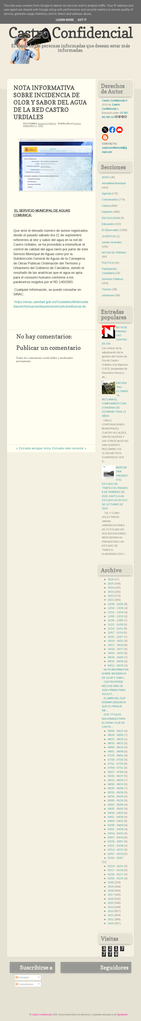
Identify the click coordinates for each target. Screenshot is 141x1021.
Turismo (106, 289)
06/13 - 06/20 (115, 780)
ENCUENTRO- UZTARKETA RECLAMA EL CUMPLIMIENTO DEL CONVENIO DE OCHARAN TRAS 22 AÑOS (115, 399)
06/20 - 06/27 (115, 775)
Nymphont (122, 1014)
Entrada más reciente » (69, 448)
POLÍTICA (108, 262)
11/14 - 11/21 (115, 628)
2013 (111, 911)
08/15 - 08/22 (115, 743)
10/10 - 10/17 (115, 649)
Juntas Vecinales (112, 242)
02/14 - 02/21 (115, 849)
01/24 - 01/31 (115, 866)
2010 (111, 923)
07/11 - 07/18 (115, 763)
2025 (111, 583)
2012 (111, 915)
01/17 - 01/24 (115, 870)
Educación (108, 224)
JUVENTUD (109, 236)
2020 (111, 882)
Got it (81, 20)
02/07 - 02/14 (115, 853)
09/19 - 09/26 (115, 661)
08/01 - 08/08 (115, 751)
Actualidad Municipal (114, 183)
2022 (111, 595)
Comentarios (24, 984)
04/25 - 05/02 (115, 808)
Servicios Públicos (47, 123)
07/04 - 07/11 (115, 767)
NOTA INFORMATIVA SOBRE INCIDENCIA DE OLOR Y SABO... (115, 673)
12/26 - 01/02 (115, 604)
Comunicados (110, 199)
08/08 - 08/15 (115, 747)
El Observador (110, 230)
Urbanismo (108, 295)
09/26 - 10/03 (115, 657)
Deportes (107, 211)
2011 (110, 919)
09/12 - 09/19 (115, 665)
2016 (111, 898)
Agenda (106, 193)
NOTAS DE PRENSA (114, 252)
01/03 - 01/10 (115, 878)
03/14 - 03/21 (115, 833)
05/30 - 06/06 (115, 788)
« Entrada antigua (29, 448)
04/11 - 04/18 (115, 816)
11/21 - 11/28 (115, 624)
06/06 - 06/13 (115, 784)
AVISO (105, 177)
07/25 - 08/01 (115, 755)
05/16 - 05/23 (115, 796)
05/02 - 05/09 (115, 804)
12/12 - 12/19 (115, 612)
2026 (111, 579)
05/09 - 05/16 (115, 800)
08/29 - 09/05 (115, 735)
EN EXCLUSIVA (111, 218)
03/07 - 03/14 (115, 837)
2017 (111, 894)
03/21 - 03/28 (115, 829)
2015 (111, 902)
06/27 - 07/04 (115, 771)
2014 (111, 907)
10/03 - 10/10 (115, 653)
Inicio (47, 448)
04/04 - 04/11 (115, 820)
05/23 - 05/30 (115, 792)
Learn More (65, 20)
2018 (111, 890)
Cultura (106, 205)
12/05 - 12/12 (115, 616)
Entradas (22, 977)
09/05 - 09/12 (115, 730)
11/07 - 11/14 (115, 632)
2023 (111, 591)
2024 (111, 587)
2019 (111, 886)
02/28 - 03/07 (115, 841)
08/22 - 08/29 (115, 739)
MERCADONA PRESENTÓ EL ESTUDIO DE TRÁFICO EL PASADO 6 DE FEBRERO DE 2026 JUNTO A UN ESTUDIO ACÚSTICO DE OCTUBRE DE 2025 (115, 488)
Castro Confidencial (70, 32)
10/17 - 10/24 (115, 645)
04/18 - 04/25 (115, 812)
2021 (111, 599)
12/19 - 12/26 (115, 608)
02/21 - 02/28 (115, 845)
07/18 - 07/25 (115, 759)
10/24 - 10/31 (115, 640)
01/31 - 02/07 (115, 857)
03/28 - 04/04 (115, 825)
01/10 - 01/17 (115, 874)
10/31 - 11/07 (115, 636)
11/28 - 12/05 (115, 620)
